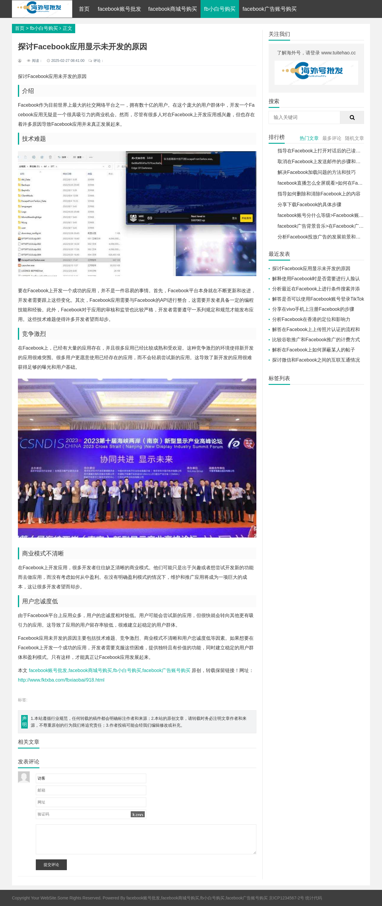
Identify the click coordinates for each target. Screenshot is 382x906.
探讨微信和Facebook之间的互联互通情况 (316, 359)
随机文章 (354, 138)
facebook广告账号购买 (270, 9)
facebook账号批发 (119, 9)
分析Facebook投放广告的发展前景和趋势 (321, 236)
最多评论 (331, 138)
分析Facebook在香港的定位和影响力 (311, 319)
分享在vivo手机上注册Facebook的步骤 (313, 309)
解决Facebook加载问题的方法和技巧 (317, 172)
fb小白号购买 (219, 9)
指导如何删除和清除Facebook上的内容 (319, 193)
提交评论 (51, 864)
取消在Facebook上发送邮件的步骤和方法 (321, 161)
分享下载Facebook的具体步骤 (309, 204)
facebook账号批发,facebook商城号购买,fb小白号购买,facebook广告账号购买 (109, 670)
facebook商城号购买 (172, 9)
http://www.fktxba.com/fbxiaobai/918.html (61, 679)
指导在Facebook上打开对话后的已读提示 (321, 150)
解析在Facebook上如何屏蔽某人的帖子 (313, 349)
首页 (84, 9)
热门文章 (309, 138)
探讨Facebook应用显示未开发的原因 (311, 268)
